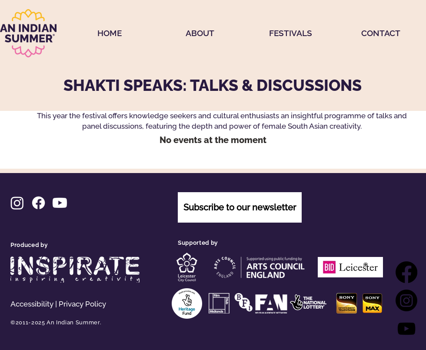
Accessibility (31, 304)
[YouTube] (406, 329)
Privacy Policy (82, 304)
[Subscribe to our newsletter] (240, 207)
